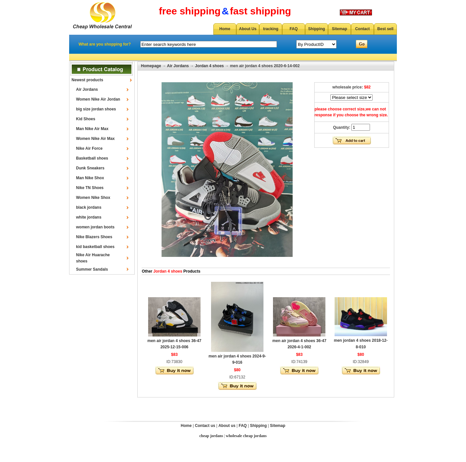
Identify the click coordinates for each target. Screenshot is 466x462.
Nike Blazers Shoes (94, 237)
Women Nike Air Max (95, 138)
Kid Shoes (85, 119)
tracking (271, 29)
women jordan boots (95, 227)
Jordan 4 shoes (209, 66)
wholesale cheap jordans (246, 435)
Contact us (205, 425)
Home (224, 29)
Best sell (385, 29)
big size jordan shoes (96, 109)
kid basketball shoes (95, 246)
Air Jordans (87, 89)
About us (226, 425)
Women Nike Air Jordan (98, 99)
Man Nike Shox (90, 178)
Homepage (151, 66)
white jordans (88, 217)
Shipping (316, 29)
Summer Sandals (92, 269)
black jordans (88, 207)
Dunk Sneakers (90, 168)
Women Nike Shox (93, 197)
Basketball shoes (92, 158)
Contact (362, 29)
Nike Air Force (89, 148)
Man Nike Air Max (92, 128)
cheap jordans (211, 435)
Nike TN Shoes (90, 187)
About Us (247, 29)
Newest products (87, 80)
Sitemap (339, 29)
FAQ (294, 29)
